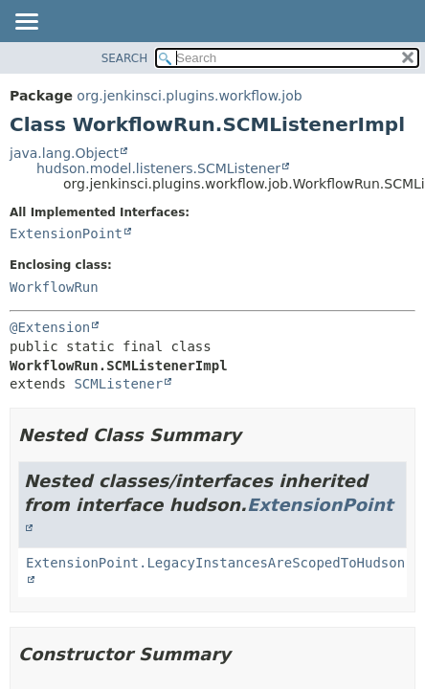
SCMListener (118, 383)
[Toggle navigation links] (26, 23)
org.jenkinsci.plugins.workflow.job (189, 95)
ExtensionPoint (66, 233)
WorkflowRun (54, 287)
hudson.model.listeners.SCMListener (158, 168)
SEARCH (124, 58)
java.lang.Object (64, 153)
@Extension (50, 327)
